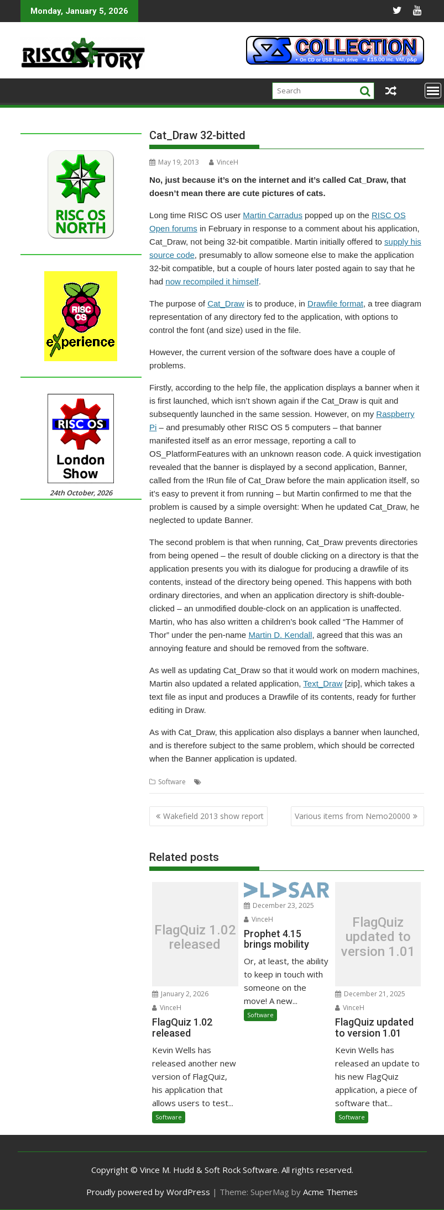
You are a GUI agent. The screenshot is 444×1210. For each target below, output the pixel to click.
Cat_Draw (225, 303)
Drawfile (274, 781)
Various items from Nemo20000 (352, 816)
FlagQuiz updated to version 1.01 (378, 937)
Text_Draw (322, 683)
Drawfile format (335, 303)
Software (172, 781)
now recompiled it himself (211, 281)
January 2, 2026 (180, 993)
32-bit (213, 781)
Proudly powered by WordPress (148, 1191)
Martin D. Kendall (280, 635)
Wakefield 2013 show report (213, 816)
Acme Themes (330, 1191)
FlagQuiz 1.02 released (195, 937)
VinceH (223, 162)
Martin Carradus (272, 215)
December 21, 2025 (370, 993)
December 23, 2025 (279, 905)
